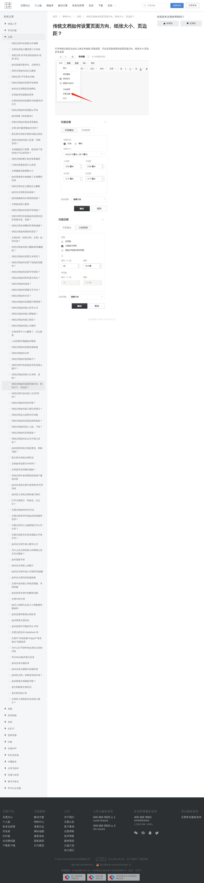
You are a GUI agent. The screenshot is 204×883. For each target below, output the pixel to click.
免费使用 (177, 5)
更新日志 (39, 826)
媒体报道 (69, 840)
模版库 (50, 5)
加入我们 (69, 850)
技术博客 (69, 836)
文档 (79, 16)
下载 (100, 5)
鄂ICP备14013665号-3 (82, 864)
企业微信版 (9, 840)
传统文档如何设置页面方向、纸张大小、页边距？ (110, 16)
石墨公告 (69, 822)
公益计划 (69, 845)
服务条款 (39, 836)
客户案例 (69, 826)
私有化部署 (78, 5)
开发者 (6, 831)
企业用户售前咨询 (100, 821)
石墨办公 (25, 5)
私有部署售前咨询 (141, 820)
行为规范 (39, 845)
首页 (55, 16)
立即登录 (192, 5)
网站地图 (39, 831)
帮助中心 (66, 16)
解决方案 (63, 5)
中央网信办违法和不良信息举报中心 (109, 870)
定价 (91, 5)
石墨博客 (69, 831)
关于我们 (69, 817)
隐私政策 (39, 840)
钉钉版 (6, 836)
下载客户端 (9, 845)
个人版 (38, 5)
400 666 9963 (142, 817)
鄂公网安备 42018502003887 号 (113, 864)
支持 (112, 5)
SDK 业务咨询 (99, 829)
